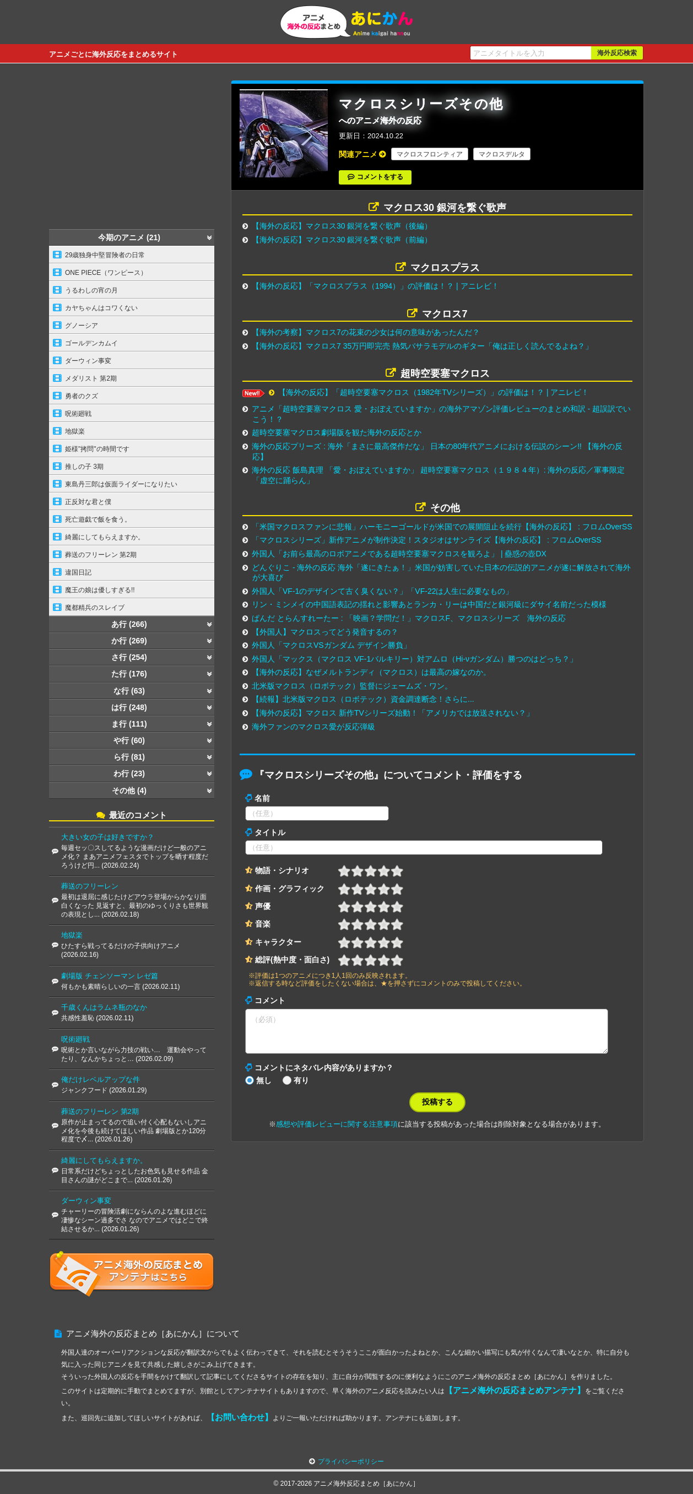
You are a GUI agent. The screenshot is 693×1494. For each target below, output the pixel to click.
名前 (262, 798)
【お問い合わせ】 (240, 1417)
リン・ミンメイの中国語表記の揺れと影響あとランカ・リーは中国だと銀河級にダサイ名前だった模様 (429, 604)
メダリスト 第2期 (91, 378)
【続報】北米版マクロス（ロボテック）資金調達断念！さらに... (363, 699)
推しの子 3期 (84, 466)
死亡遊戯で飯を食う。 (98, 519)
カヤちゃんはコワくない (101, 308)
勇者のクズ (81, 396)
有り (301, 1086)
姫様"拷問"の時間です (97, 449)
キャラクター (278, 942)
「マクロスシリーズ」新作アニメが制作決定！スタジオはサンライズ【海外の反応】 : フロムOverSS (427, 539)
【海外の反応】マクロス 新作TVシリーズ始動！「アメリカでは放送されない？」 (393, 712)
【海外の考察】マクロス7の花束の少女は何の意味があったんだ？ (366, 332)
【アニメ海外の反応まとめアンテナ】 (515, 1390)
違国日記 (78, 572)
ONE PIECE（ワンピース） (106, 273)
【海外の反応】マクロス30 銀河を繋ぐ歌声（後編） (342, 225)
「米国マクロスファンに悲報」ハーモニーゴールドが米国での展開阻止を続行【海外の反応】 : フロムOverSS (442, 526)
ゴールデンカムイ (91, 343)
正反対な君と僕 (88, 502)
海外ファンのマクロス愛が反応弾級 (313, 726)
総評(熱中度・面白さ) (292, 959)
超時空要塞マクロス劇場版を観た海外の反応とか (336, 432)
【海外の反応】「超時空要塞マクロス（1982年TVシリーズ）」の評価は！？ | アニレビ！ (433, 392)
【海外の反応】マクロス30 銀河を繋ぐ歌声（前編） (342, 239)
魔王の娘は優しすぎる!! (100, 590)
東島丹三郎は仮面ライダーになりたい (121, 484)
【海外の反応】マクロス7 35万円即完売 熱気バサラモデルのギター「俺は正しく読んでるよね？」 (422, 346)
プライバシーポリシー (351, 1461)
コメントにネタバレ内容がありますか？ (324, 1074)
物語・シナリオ (282, 870)
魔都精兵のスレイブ (94, 607)
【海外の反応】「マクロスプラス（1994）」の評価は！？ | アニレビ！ (375, 286)
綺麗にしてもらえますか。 (104, 537)
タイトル (270, 832)
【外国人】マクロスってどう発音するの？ (325, 631)
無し (264, 1086)
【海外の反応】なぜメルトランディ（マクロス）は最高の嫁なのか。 (371, 672)
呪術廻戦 (78, 414)
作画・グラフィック (289, 888)
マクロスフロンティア (430, 154)
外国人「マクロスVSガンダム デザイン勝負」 (331, 645)
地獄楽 (75, 431)
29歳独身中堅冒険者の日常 (105, 255)
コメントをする (380, 177)
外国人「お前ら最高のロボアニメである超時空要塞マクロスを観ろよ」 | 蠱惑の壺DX (399, 553)
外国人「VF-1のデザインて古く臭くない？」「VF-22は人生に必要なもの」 (382, 591)
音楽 (262, 923)
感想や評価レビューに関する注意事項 (337, 1131)
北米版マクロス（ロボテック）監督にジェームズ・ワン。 (352, 685)
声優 (262, 906)
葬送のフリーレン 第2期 (101, 555)
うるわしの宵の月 (91, 290)
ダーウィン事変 (88, 361)
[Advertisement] (131, 149)
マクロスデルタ (502, 154)
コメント (270, 1000)
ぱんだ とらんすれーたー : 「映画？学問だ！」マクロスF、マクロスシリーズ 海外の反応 (409, 618)
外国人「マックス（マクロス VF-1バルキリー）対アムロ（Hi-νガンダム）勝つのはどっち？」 (414, 658)
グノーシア (81, 325)
